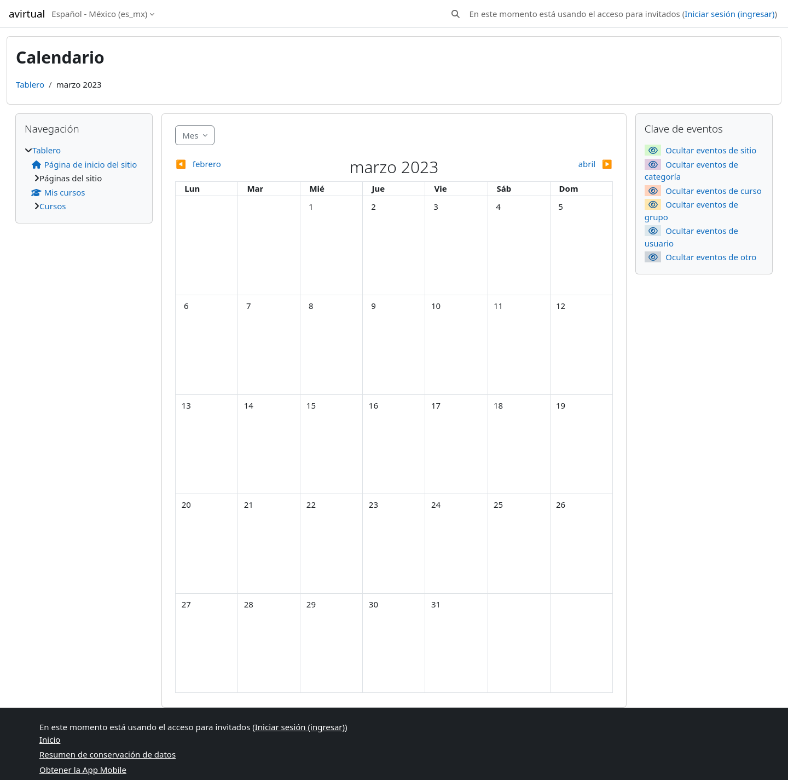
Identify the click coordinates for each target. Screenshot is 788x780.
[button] (455, 14)
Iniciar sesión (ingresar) (729, 13)
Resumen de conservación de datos (107, 754)
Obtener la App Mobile (82, 769)
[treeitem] (84, 178)
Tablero (30, 84)
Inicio (49, 739)
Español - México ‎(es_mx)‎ (99, 13)
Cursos (52, 205)
